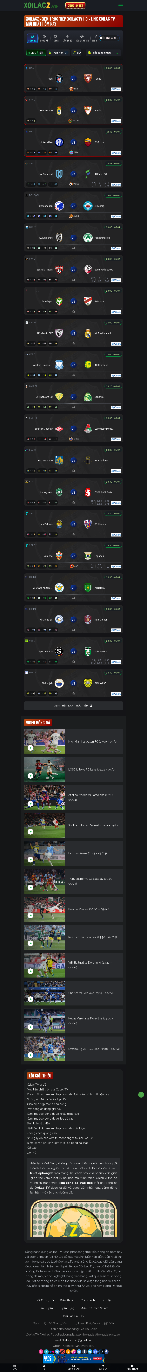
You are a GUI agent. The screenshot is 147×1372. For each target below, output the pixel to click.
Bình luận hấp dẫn (38, 1123)
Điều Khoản (67, 1300)
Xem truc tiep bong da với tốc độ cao (50, 1118)
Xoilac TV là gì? (36, 1084)
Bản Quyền (46, 1308)
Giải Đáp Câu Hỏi (73, 1316)
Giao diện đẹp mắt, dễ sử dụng (46, 1104)
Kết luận (32, 1147)
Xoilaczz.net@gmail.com (77, 1340)
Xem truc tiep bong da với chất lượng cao (53, 1113)
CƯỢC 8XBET (75, 5)
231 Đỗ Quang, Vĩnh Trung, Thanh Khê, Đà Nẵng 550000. (78, 1323)
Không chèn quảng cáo (42, 1133)
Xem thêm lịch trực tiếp (73, 705)
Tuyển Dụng (66, 1308)
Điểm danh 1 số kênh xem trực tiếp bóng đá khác (57, 1142)
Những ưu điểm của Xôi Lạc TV (46, 1099)
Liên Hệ (105, 1300)
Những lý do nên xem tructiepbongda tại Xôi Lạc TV (60, 1138)
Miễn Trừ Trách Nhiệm (94, 1308)
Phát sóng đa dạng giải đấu (44, 1108)
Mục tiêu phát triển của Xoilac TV (47, 1089)
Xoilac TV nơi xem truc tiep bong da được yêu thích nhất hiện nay (68, 1094)
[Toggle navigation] (120, 5)
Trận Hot (59, 53)
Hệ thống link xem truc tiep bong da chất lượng (56, 1128)
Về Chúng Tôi (45, 1300)
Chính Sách (88, 1300)
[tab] (32, 38)
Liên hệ (31, 1152)
